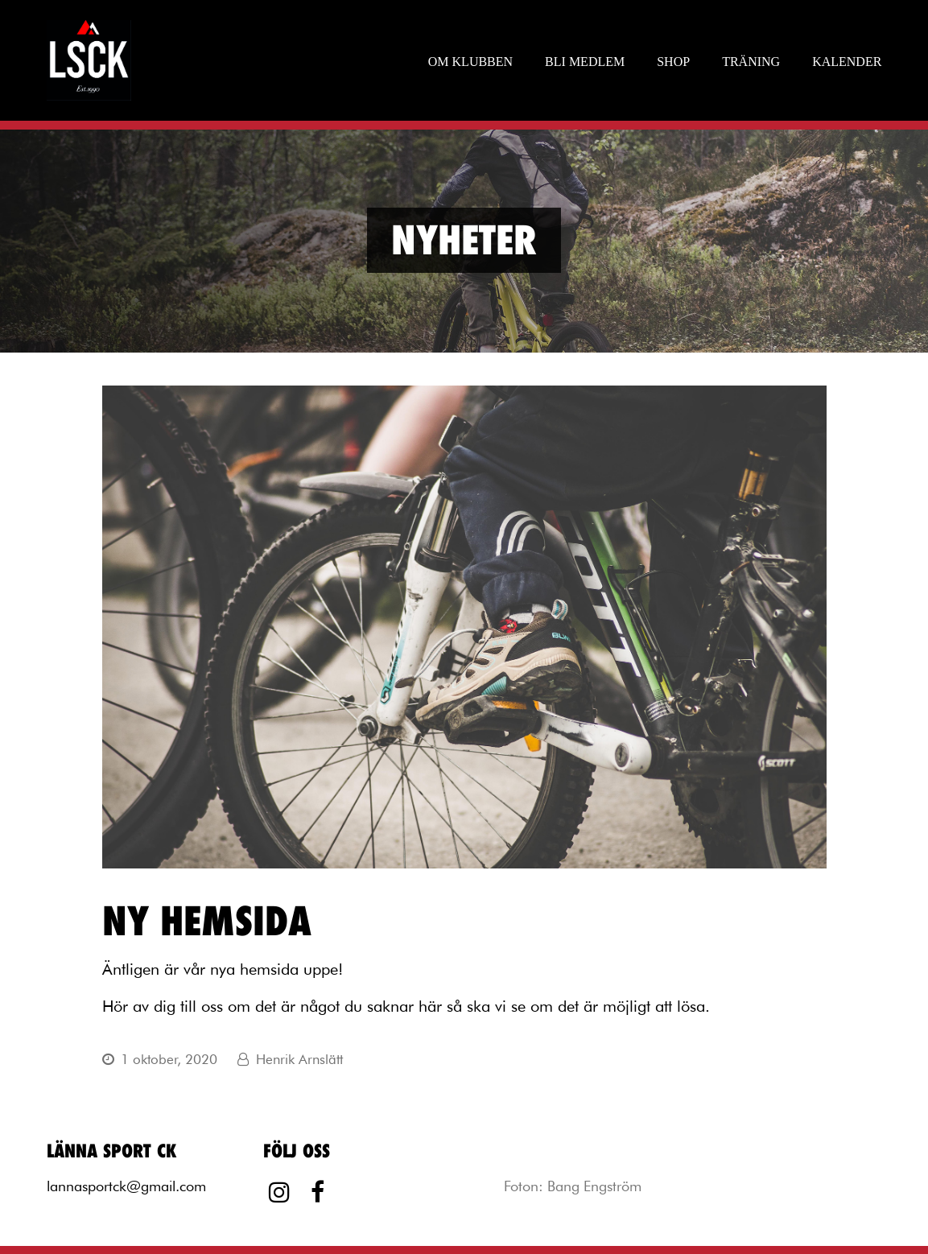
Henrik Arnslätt (299, 1059)
